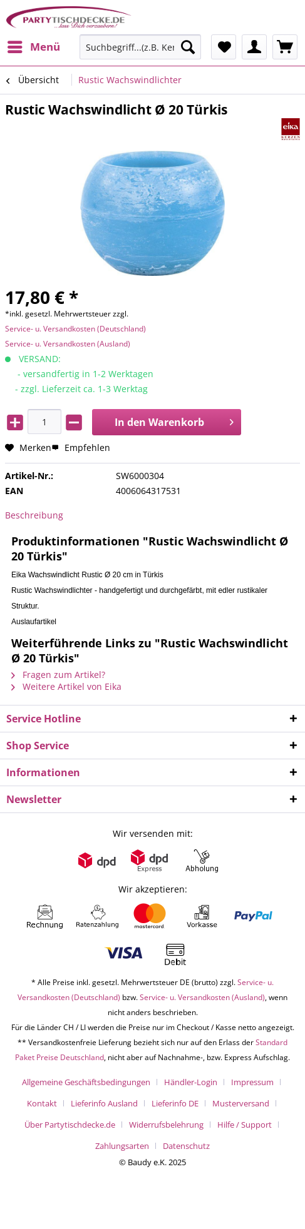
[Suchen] (188, 46)
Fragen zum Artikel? (58, 674)
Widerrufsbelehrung (166, 1124)
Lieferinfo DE (175, 1103)
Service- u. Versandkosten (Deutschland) (75, 328)
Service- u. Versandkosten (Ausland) (67, 343)
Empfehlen (80, 447)
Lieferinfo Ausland (104, 1103)
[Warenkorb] (284, 46)
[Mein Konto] (254, 46)
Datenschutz (186, 1145)
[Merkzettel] (223, 46)
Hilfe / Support (244, 1124)
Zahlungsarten (122, 1145)
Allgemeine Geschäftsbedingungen (86, 1082)
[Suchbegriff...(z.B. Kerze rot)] (141, 46)
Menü (34, 45)
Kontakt (42, 1103)
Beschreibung (34, 515)
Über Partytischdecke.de (69, 1124)
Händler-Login (190, 1082)
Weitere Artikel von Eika (66, 686)
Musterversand (240, 1103)
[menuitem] (33, 46)
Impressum (252, 1082)
